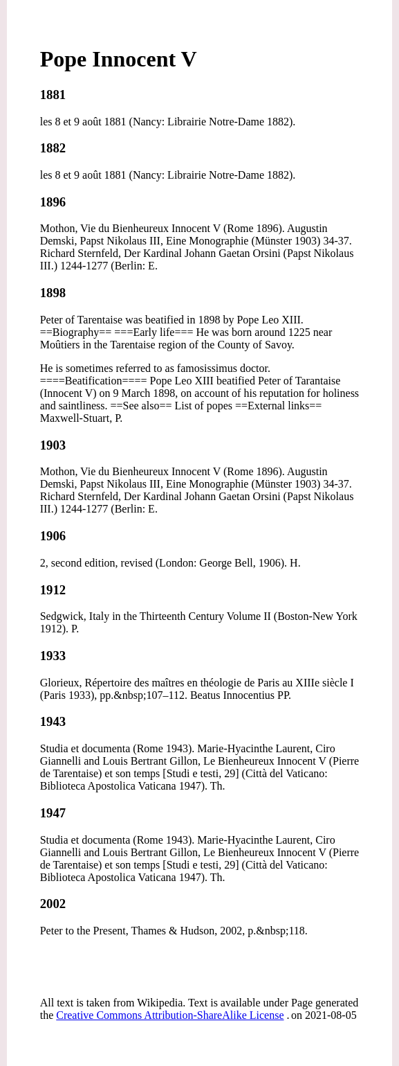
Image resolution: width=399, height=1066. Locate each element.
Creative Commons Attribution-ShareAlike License (170, 1015)
